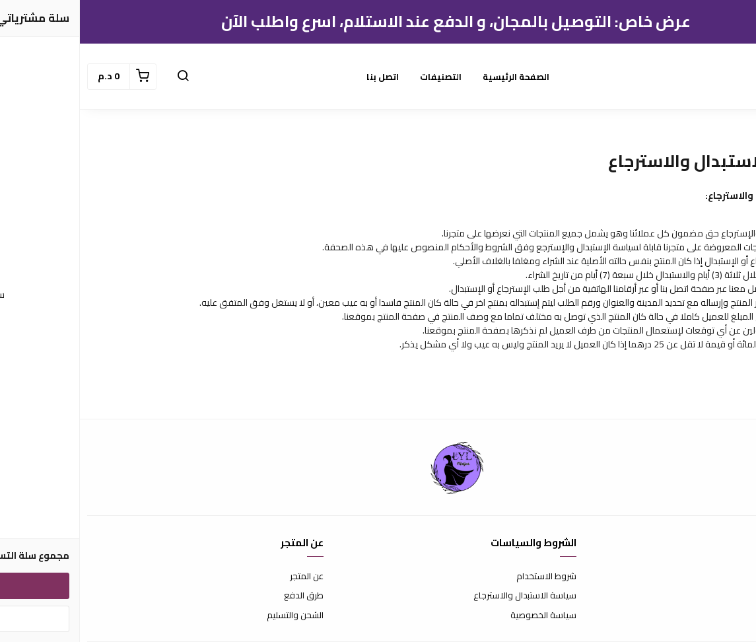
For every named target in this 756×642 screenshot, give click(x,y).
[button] (103, 76)
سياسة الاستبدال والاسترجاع (445, 595)
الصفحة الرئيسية (436, 77)
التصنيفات (361, 77)
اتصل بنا (303, 77)
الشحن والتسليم (215, 615)
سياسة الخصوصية (463, 615)
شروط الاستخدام (466, 576)
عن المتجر (227, 576)
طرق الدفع (224, 595)
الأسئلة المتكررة (721, 595)
